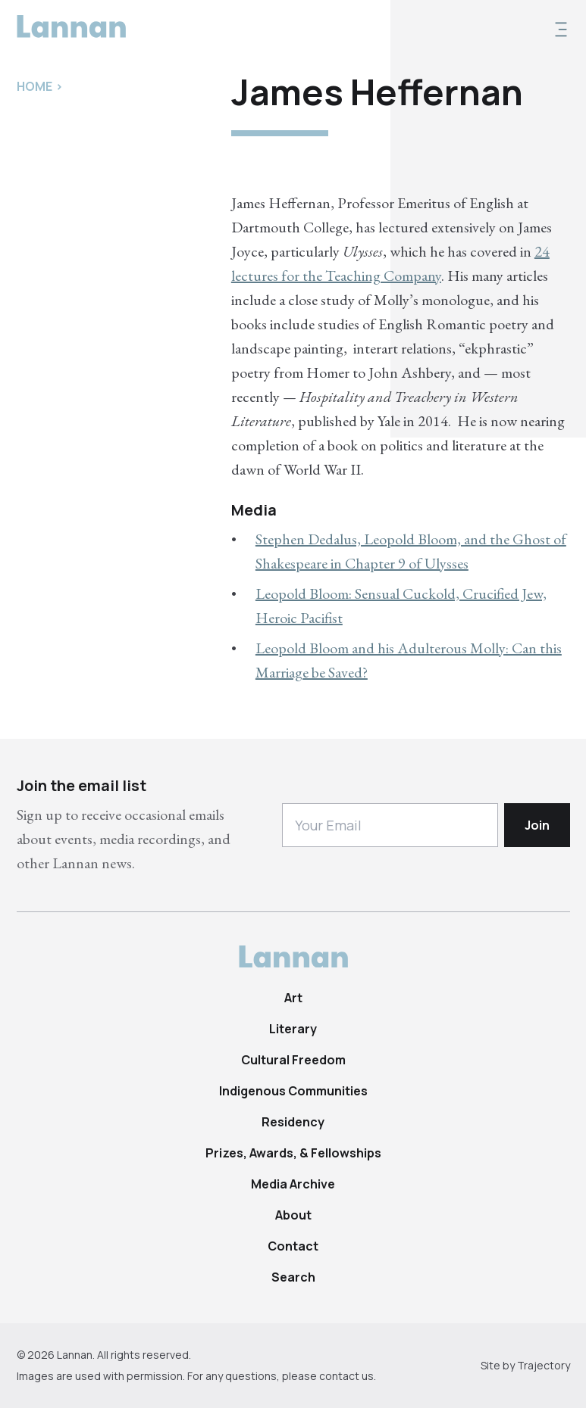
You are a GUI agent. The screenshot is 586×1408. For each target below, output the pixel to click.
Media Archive (293, 1184)
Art (293, 997)
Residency (293, 1122)
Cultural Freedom (293, 1059)
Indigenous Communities (293, 1090)
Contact (293, 1246)
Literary (293, 1028)
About (293, 1215)
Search (293, 1277)
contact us (346, 1376)
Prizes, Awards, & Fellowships (293, 1153)
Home (34, 86)
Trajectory (543, 1365)
